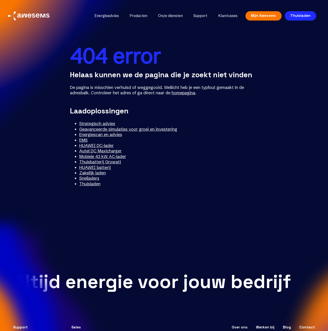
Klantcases (226, 17)
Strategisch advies (97, 123)
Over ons (240, 327)
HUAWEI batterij (95, 167)
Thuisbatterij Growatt (100, 162)
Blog (287, 327)
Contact (307, 327)
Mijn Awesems (262, 16)
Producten (137, 17)
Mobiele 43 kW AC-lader (102, 156)
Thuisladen (299, 16)
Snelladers (89, 178)
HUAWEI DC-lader (96, 145)
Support (199, 17)
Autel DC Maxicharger (100, 151)
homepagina (183, 92)
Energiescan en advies (100, 134)
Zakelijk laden (92, 173)
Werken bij (265, 327)
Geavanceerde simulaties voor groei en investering (128, 129)
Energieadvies (105, 17)
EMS (83, 140)
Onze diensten (169, 17)
